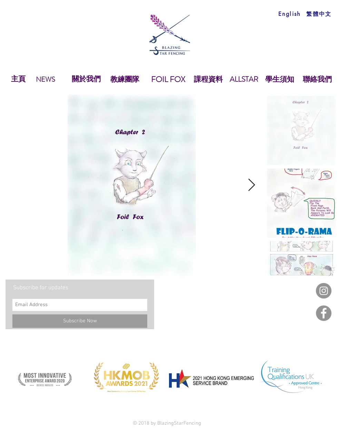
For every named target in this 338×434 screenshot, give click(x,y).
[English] (290, 14)
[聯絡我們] (317, 80)
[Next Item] (252, 185)
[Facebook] (323, 313)
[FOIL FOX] (168, 80)
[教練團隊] (125, 80)
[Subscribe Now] (79, 321)
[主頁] (18, 79)
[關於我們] (86, 79)
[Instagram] (323, 291)
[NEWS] (45, 80)
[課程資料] (208, 80)
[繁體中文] (319, 14)
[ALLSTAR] (244, 80)
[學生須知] (279, 80)
